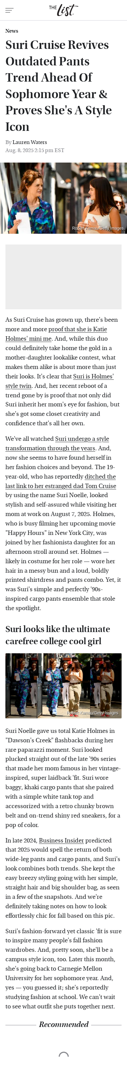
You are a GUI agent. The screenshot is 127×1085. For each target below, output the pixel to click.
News (11, 31)
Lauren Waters (30, 142)
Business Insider (61, 840)
